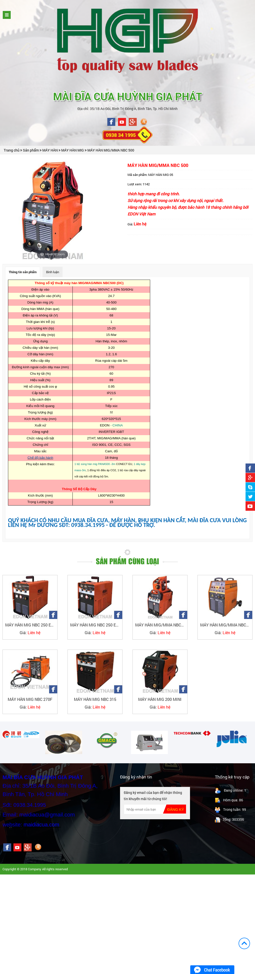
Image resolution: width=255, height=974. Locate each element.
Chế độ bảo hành (40, 458)
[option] (20, 734)
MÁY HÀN (50, 150)
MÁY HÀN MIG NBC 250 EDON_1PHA (96, 624)
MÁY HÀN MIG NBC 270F (30, 699)
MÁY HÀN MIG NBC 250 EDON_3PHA (31, 624)
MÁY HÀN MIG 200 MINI (160, 699)
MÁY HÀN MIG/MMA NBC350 (226, 624)
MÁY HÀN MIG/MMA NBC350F (161, 624)
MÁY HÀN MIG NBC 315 (95, 699)
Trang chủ (11, 150)
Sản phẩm (31, 150)
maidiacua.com (41, 825)
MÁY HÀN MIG (73, 150)
